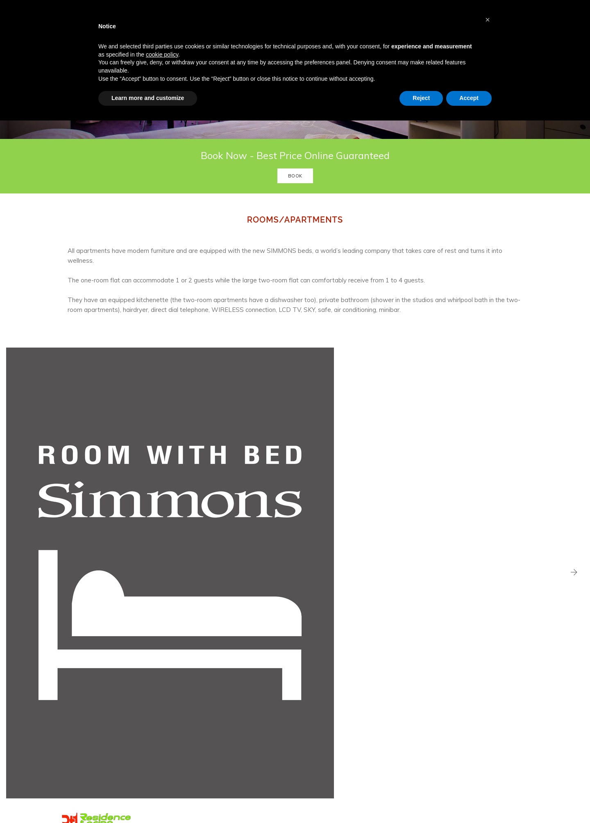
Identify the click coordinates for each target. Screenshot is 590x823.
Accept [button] (469, 103)
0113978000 (337, 711)
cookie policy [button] (162, 59)
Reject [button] (421, 103)
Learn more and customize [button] (147, 103)
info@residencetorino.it (341, 697)
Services (204, 684)
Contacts (204, 733)
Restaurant (207, 694)
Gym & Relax (209, 704)
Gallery (202, 724)
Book (295, 216)
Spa (199, 714)
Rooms (202, 674)
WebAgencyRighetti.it (118, 798)
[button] (487, 19)
